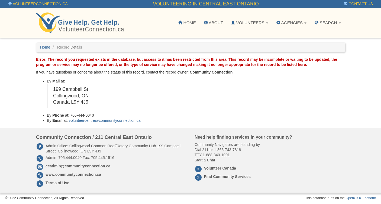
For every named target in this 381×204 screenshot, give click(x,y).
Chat (211, 160)
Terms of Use (57, 183)
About (213, 22)
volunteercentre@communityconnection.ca (105, 120)
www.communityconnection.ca (73, 174)
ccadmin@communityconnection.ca (78, 166)
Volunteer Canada (220, 168)
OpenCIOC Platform (361, 198)
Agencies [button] (291, 22)
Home (187, 22)
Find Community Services (227, 176)
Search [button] (328, 22)
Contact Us (358, 4)
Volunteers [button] (249, 22)
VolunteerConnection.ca (38, 4)
